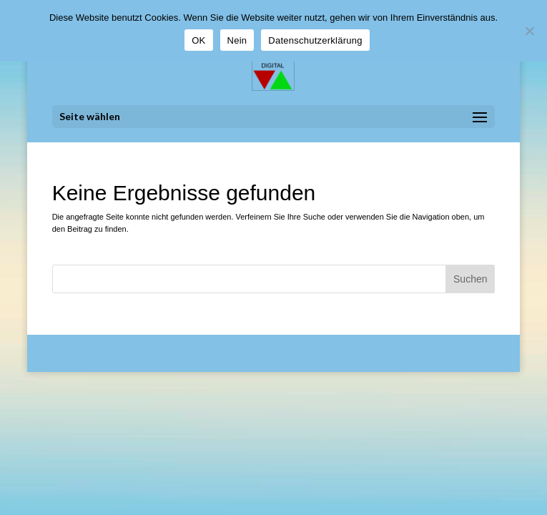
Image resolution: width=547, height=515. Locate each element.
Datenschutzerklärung (315, 40)
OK (198, 40)
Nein (237, 40)
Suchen (470, 279)
